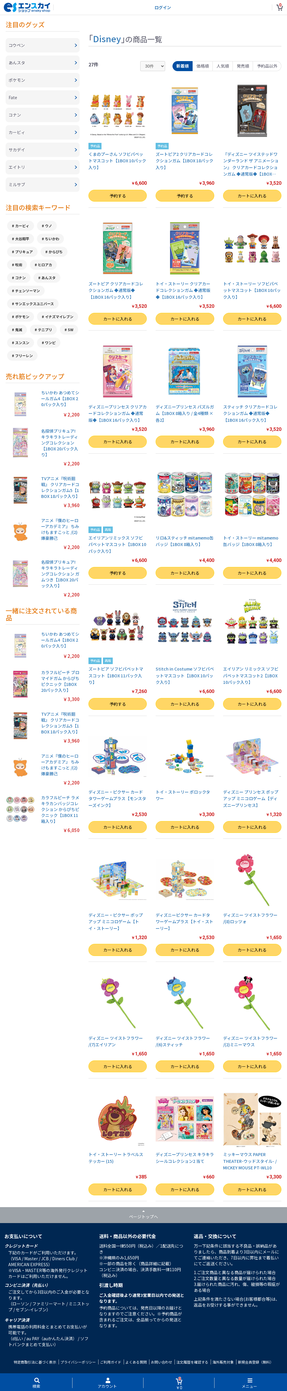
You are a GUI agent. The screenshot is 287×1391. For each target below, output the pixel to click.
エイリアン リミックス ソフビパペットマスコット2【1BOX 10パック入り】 (250, 675)
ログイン (162, 7)
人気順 (223, 66)
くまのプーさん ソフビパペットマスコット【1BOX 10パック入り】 (117, 160)
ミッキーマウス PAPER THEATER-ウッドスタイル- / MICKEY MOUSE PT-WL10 (250, 1161)
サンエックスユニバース (34, 303)
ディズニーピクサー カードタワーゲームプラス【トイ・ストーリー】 (184, 921)
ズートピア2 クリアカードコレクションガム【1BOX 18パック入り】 (184, 160)
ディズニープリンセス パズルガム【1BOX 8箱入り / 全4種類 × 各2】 (185, 413)
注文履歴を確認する (192, 1361)
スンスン (22, 342)
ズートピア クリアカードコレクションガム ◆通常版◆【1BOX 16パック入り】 (115, 290)
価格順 (202, 66)
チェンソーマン (27, 290)
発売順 (243, 66)
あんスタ (48, 277)
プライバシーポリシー (78, 1361)
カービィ (22, 225)
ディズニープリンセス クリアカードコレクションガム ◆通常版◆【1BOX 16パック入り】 (117, 413)
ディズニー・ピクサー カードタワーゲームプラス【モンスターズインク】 (117, 798)
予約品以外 (267, 66)
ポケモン (22, 316)
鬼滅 (18, 329)
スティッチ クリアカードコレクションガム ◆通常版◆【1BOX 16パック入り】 (250, 413)
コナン (20, 277)
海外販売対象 (223, 1361)
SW (70, 329)
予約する (117, 196)
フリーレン (24, 355)
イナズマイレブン (59, 316)
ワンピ (50, 342)
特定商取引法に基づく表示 (35, 1361)
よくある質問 (136, 1361)
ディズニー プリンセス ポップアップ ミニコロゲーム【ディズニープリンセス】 (250, 798)
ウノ (48, 225)
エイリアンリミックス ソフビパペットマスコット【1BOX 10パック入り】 (117, 544)
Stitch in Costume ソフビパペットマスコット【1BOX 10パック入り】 (185, 675)
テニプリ (45, 329)
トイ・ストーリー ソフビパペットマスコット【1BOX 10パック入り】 (252, 290)
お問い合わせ (161, 1361)
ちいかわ (52, 238)
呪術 (18, 264)
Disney (107, 38)
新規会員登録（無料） (255, 1361)
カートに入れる (252, 196)
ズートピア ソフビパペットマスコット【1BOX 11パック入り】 (115, 675)
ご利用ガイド (110, 1361)
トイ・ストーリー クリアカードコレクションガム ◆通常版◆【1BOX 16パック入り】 (183, 290)
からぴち (56, 251)
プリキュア (24, 251)
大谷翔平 (22, 238)
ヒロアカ (45, 264)
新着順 (182, 66)
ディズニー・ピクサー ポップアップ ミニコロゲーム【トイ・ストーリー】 (115, 921)
